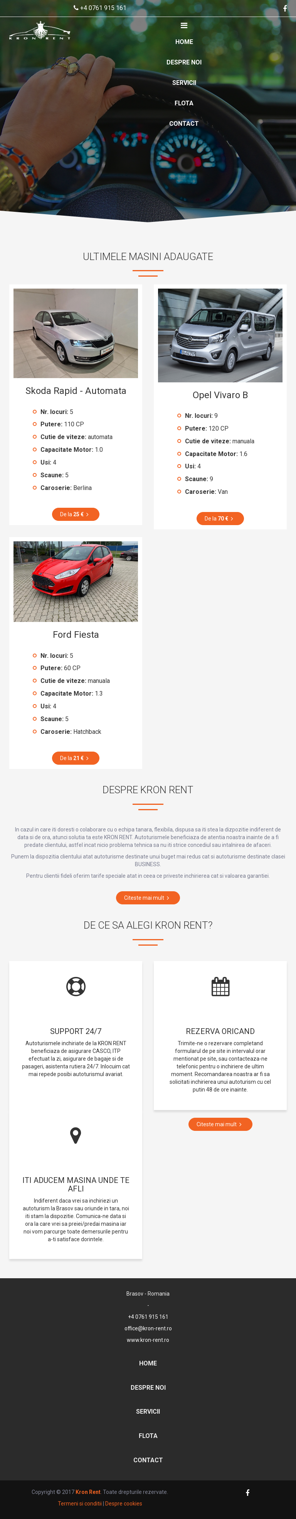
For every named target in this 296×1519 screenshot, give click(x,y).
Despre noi (184, 62)
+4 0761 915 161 (100, 8)
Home (184, 42)
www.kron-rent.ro (148, 1340)
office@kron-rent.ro (148, 1328)
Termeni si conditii (80, 1503)
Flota (184, 103)
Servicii (184, 82)
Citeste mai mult (148, 898)
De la (75, 514)
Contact (184, 123)
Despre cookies (123, 1503)
